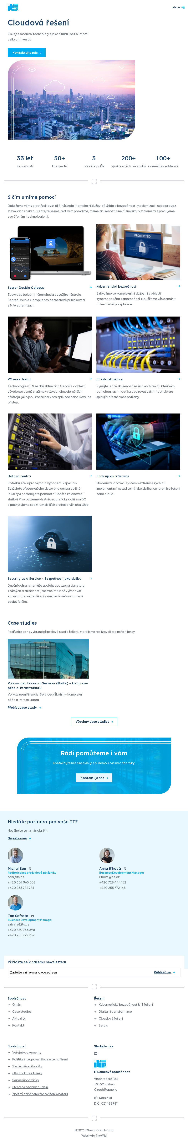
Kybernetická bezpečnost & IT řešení (126, 1004)
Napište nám (17, 838)
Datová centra (19, 476)
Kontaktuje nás (92, 778)
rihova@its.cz (109, 877)
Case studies (21, 1011)
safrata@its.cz (18, 924)
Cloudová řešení (111, 1018)
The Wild (101, 1135)
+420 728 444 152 (112, 882)
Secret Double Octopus (26, 288)
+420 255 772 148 (112, 888)
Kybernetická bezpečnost (116, 286)
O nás (16, 1004)
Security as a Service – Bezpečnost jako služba (44, 578)
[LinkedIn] (95, 1053)
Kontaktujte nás (25, 53)
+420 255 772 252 (21, 935)
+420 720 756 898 (21, 930)
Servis (103, 1025)
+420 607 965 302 (22, 882)
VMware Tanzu (19, 379)
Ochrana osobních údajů (30, 1087)
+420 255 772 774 (21, 888)
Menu (178, 7)
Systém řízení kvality (27, 1066)
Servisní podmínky (25, 1080)
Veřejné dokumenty (26, 1052)
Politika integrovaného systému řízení (40, 1059)
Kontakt (18, 1025)
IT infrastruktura (109, 379)
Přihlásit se (162, 972)
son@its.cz (16, 877)
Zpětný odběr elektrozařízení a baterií (40, 1094)
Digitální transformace (115, 1011)
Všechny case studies (92, 721)
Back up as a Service (112, 476)
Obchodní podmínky (27, 1073)
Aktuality (19, 1018)
